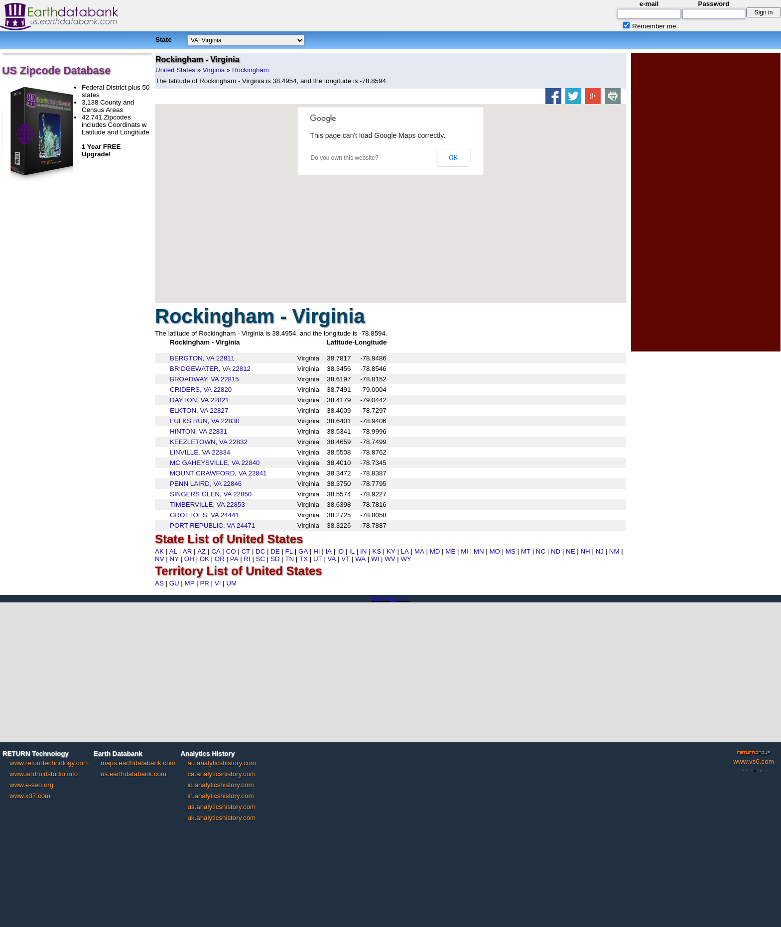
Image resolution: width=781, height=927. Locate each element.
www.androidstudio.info (43, 774)
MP (190, 583)
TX (303, 559)
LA (405, 551)
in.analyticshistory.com (220, 796)
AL (173, 551)
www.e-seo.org (31, 785)
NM (614, 551)
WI (375, 559)
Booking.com (390, 598)
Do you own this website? (345, 157)
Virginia (214, 70)
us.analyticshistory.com (221, 807)
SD (275, 559)
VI (218, 583)
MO (494, 551)
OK (453, 158)
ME (450, 551)
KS (376, 551)
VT (345, 559)
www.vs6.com (753, 761)
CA (216, 551)
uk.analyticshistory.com (221, 817)
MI (464, 551)
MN (479, 551)
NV (159, 559)
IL (352, 551)
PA (234, 559)
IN (363, 551)
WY (406, 559)
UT (317, 559)
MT (525, 551)
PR (204, 583)
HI (316, 551)
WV (390, 559)
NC (540, 551)
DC (260, 551)
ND (555, 551)
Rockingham (250, 70)
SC (260, 559)
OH (189, 559)
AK (159, 551)
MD (435, 551)
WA (360, 559)
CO (231, 551)
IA (328, 551)
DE (275, 551)
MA (419, 551)
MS (511, 551)
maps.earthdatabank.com (138, 763)
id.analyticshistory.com (220, 785)
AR (187, 551)
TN (289, 559)
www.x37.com (29, 796)
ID (340, 551)
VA (332, 559)
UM (231, 583)
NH (585, 551)
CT (245, 551)
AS (159, 583)
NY (174, 559)
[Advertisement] (706, 202)
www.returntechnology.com (49, 763)
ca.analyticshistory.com (221, 774)
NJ (600, 551)
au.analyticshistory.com (221, 763)
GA (303, 551)
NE (570, 551)
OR (220, 559)
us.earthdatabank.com (133, 774)
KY (391, 551)
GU (174, 583)
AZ (201, 551)
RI (247, 559)
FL (289, 551)
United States (175, 70)
